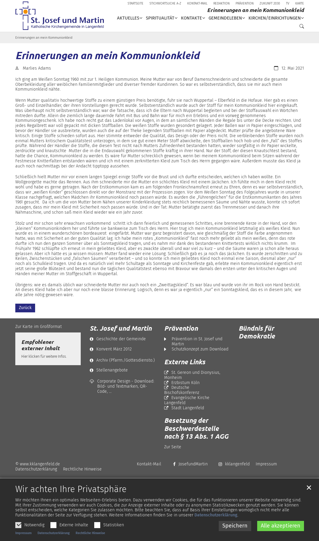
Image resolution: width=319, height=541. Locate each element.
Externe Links (184, 362)
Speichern (235, 534)
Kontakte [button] (191, 18)
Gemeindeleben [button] (225, 18)
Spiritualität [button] (160, 18)
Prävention (181, 328)
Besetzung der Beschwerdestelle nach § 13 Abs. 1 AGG (196, 428)
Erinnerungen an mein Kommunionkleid (43, 38)
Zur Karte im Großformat (38, 326)
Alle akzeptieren (280, 534)
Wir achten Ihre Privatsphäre (71, 498)
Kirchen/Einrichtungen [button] (274, 18)
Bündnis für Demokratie (257, 332)
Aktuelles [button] (128, 18)
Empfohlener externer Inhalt (40, 345)
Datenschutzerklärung (215, 524)
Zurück (25, 307)
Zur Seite (172, 446)
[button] (300, 27)
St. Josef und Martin (121, 328)
